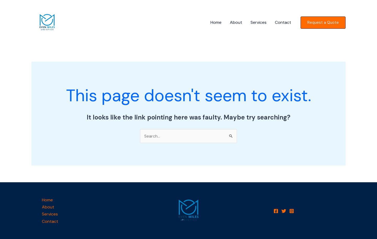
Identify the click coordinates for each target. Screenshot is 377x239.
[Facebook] (276, 211)
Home (215, 22)
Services (259, 22)
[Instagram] (291, 211)
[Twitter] (283, 211)
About (236, 22)
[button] (323, 22)
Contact (283, 22)
